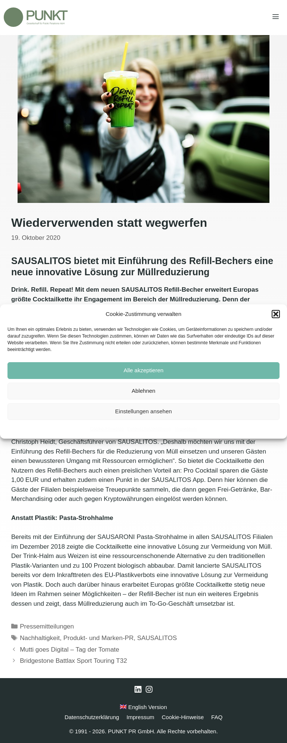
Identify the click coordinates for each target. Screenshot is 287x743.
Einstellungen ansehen (143, 411)
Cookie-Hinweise (107, 429)
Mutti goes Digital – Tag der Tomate (69, 649)
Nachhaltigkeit (40, 638)
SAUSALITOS (157, 638)
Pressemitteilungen (47, 626)
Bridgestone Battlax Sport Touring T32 (73, 660)
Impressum (186, 429)
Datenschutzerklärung (149, 429)
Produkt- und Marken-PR (98, 638)
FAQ (216, 717)
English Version (143, 707)
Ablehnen (143, 391)
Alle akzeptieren (144, 370)
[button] (276, 314)
